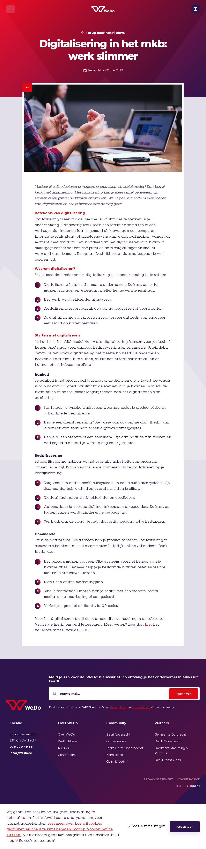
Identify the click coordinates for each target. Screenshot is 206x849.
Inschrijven (184, 694)
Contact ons (66, 755)
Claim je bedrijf (116, 761)
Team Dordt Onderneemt (124, 748)
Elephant (193, 785)
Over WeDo (66, 734)
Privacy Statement (158, 779)
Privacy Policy (118, 707)
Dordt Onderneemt (169, 741)
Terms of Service (140, 707)
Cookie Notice (189, 779)
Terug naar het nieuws (105, 32)
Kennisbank (114, 755)
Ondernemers (116, 741)
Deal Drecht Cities (168, 760)
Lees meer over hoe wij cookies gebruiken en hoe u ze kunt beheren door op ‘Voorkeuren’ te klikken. (59, 829)
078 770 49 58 (21, 746)
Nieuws (63, 748)
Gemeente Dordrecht (170, 734)
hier (148, 624)
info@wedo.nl (21, 753)
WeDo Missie (67, 741)
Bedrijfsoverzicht (118, 734)
